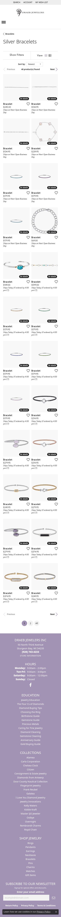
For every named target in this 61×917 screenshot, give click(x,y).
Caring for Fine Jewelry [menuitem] (31, 728)
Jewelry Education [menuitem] (30, 699)
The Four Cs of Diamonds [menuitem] (30, 703)
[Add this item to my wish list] (28, 103)
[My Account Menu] (27, 2)
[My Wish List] (41, 2)
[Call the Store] (30, 651)
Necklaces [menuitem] (30, 855)
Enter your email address (30, 891)
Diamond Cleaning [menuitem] (30, 732)
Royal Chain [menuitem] (30, 829)
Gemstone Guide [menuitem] (31, 720)
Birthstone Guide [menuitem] (30, 716)
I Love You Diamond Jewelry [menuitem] (30, 797)
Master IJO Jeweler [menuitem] (30, 813)
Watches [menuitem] (30, 871)
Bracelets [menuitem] (30, 859)
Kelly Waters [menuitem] (30, 805)
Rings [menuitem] (30, 843)
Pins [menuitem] (30, 863)
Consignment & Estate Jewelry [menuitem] (30, 773)
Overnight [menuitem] (30, 821)
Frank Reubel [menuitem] (30, 789)
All (36, 623)
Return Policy (11, 905)
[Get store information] (30, 655)
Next (52, 69)
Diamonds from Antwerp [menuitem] (30, 777)
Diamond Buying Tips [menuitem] (30, 708)
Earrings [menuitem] (30, 851)
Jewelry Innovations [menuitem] (30, 801)
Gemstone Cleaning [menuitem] (30, 736)
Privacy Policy (27, 905)
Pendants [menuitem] (31, 847)
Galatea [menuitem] (30, 793)
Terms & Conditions (46, 905)
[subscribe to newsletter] (53, 898)
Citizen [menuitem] (30, 769)
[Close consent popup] (56, 912)
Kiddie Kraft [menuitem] (30, 809)
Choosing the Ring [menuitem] (30, 712)
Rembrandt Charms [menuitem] (30, 825)
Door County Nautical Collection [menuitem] (30, 781)
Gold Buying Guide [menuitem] (30, 744)
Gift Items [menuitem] (30, 875)
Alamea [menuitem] (30, 757)
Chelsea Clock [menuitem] (30, 765)
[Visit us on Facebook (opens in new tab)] (30, 685)
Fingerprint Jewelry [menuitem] (30, 785)
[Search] (16, 2)
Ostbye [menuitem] (30, 817)
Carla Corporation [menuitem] (30, 761)
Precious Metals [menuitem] (30, 724)
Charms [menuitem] (30, 867)
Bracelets (9, 34)
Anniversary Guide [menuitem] (30, 740)
